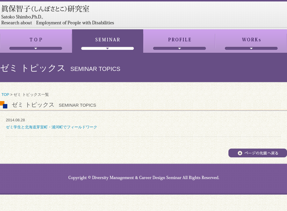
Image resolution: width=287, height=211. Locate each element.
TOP (5, 94)
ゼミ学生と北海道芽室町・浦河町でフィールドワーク (51, 127)
